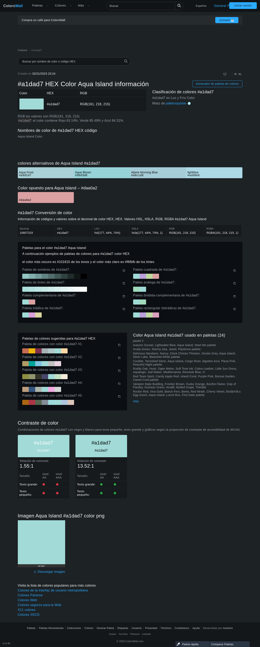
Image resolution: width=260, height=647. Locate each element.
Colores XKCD (29, 614)
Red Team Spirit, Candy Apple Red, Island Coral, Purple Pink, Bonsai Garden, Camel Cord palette (184, 378)
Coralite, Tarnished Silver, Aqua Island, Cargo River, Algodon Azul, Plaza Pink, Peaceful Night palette (184, 362)
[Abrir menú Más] (47, 6)
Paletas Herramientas (51, 628)
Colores (60, 5)
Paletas (37, 5)
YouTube (123, 634)
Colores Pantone (30, 595)
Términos (166, 628)
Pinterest (134, 634)
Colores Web (27, 600)
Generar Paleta (225, 6)
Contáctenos (182, 628)
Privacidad (151, 628)
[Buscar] (144, 6)
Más (136, 401)
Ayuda (196, 628)
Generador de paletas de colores (217, 83)
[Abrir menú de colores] (70, 6)
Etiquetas (123, 628)
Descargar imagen (49, 571)
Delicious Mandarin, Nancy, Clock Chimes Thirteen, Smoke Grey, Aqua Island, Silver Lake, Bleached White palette (184, 355)
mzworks (228, 628)
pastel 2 (138, 340)
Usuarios (137, 628)
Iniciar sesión (243, 5)
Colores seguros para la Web (40, 605)
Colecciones (74, 628)
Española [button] (201, 5)
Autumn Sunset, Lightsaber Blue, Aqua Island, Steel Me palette (174, 345)
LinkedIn (146, 634)
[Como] (225, 74)
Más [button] (81, 5)
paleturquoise (176, 103)
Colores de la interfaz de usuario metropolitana (53, 590)
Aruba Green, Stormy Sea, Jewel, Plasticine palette (167, 349)
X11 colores (27, 610)
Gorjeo (112, 634)
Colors (13, 6)
